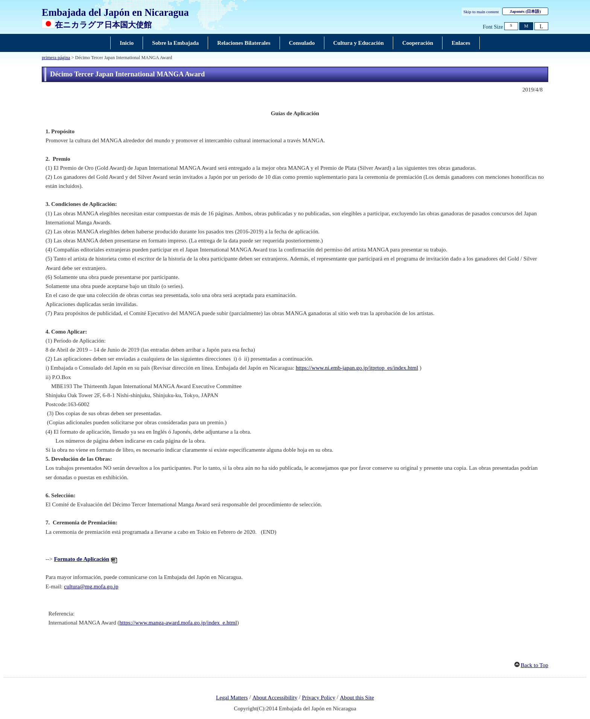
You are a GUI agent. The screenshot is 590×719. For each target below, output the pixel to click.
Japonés (525, 11)
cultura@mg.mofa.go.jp (91, 586)
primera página (56, 57)
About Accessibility (275, 698)
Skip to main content (481, 11)
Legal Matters (232, 698)
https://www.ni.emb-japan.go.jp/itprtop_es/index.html (357, 368)
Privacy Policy (318, 698)
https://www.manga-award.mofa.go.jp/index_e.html (178, 623)
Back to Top (534, 665)
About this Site (357, 698)
